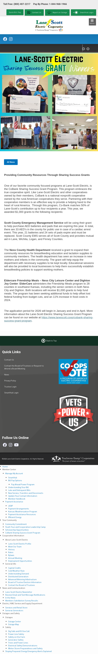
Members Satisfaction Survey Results (21, 600)
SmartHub (12, 477)
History (11, 549)
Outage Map (13, 624)
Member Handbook (16, 498)
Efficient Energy (14, 517)
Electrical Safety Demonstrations (22, 645)
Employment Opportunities (20, 560)
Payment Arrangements (18, 508)
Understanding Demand (18, 573)
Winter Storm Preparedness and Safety (25, 648)
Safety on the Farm (16, 637)
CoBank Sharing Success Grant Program (22, 532)
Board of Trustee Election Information (24, 582)
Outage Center (14, 621)
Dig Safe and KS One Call (19, 631)
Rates (10, 552)
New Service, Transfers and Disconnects (25, 493)
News (6, 374)
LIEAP (10, 505)
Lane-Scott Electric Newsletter (18, 592)
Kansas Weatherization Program (22, 511)
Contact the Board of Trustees (21, 585)
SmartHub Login (11, 392)
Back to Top (51, 340)
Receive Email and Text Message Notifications (25, 594)
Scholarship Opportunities (17, 529)
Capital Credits (14, 568)
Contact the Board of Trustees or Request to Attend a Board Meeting (24, 367)
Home (5, 466)
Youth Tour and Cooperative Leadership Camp (25, 527)
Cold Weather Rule (16, 570)
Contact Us (9, 359)
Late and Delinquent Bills (19, 490)
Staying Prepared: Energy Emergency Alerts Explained (28, 651)
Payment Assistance (14, 501)
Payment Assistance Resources (22, 514)
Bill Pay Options (15, 480)
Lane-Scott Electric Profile (19, 543)
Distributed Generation (18, 576)
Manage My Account (14, 473)
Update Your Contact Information (22, 495)
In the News (10, 597)
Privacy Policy (10, 380)
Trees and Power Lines (18, 642)
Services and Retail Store (16, 607)
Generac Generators (14, 610)
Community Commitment (16, 524)
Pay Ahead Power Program (22, 484)
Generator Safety (15, 639)
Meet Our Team (15, 546)
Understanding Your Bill (18, 487)
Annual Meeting (15, 558)
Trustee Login (10, 386)
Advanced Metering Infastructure (22, 579)
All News (11, 162)
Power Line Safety (16, 634)
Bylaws (11, 555)
